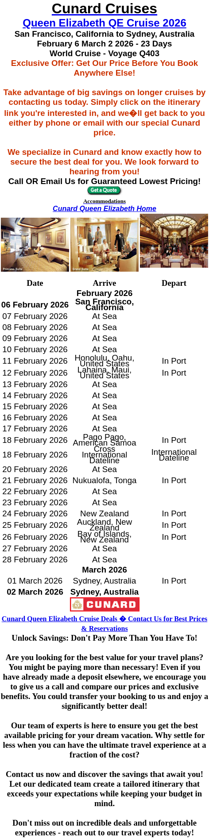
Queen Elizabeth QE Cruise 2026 (104, 23)
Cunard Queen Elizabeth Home (104, 208)
